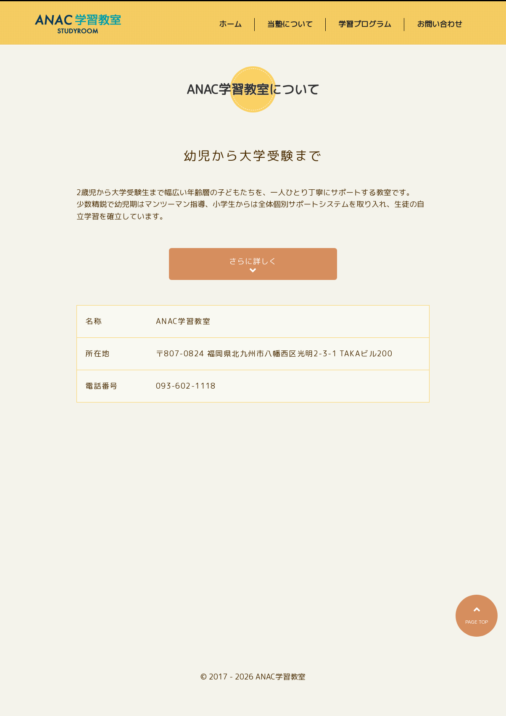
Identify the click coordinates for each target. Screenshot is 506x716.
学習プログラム (364, 24)
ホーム (230, 24)
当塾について (290, 24)
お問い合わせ (439, 24)
